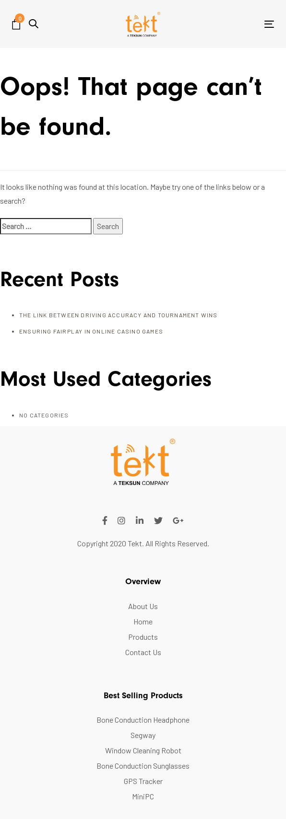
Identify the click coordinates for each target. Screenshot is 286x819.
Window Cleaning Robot (143, 750)
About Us (143, 606)
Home (143, 621)
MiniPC (143, 796)
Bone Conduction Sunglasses (143, 765)
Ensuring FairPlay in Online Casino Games (91, 331)
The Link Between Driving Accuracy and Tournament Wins (118, 314)
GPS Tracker (143, 780)
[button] (33, 23)
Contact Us (143, 652)
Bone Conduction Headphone (143, 719)
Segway (143, 734)
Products (143, 636)
